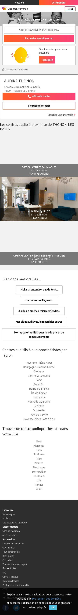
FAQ (4, 572)
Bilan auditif (8, 555)
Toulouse (39, 454)
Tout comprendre (11, 551)
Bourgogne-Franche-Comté (39, 367)
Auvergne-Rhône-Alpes (39, 362)
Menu (70, 8)
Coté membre (58, 2)
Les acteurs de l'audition (14, 522)
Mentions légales (10, 580)
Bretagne (39, 371)
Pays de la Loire (39, 414)
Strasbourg (39, 467)
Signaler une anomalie (60, 115)
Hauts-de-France (39, 388)
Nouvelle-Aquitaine (39, 401)
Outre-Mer (39, 410)
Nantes (39, 463)
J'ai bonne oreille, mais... (39, 300)
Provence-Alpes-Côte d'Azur (39, 419)
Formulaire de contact (39, 105)
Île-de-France (39, 393)
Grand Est (39, 384)
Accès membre (9, 535)
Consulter (7, 560)
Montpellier (39, 471)
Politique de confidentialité (15, 585)
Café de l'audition (11, 530)
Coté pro (19, 2)
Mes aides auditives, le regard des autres (39, 322)
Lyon (39, 450)
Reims (39, 489)
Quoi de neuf (8, 547)
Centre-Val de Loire (39, 375)
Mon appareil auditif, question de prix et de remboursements (39, 335)
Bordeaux (39, 476)
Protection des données (46, 598)
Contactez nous (10, 576)
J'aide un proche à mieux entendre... (39, 311)
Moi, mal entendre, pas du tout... (39, 289)
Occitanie (39, 406)
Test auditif (47, 59)
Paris (39, 441)
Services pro (8, 514)
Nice (39, 458)
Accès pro (7, 518)
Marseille (39, 445)
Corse (39, 380)
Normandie (39, 397)
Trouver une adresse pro (14, 564)
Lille (39, 480)
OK (52, 607)
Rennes (39, 484)
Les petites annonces (13, 543)
